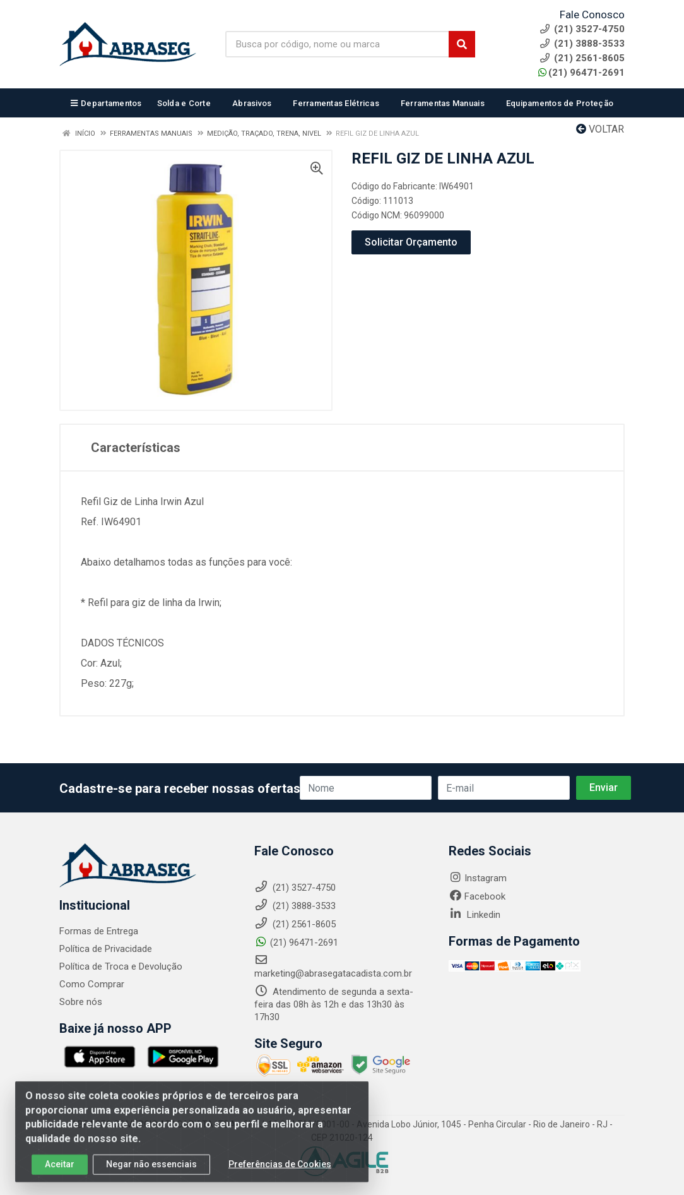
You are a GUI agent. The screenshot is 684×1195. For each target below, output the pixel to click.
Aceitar (59, 1173)
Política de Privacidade (105, 948)
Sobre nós (80, 1002)
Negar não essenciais (151, 1173)
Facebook (477, 896)
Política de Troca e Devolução (120, 966)
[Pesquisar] (462, 44)
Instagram (478, 878)
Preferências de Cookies (279, 1173)
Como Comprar (91, 984)
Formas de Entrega (98, 931)
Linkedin (474, 914)
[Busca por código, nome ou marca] (337, 44)
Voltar (600, 129)
